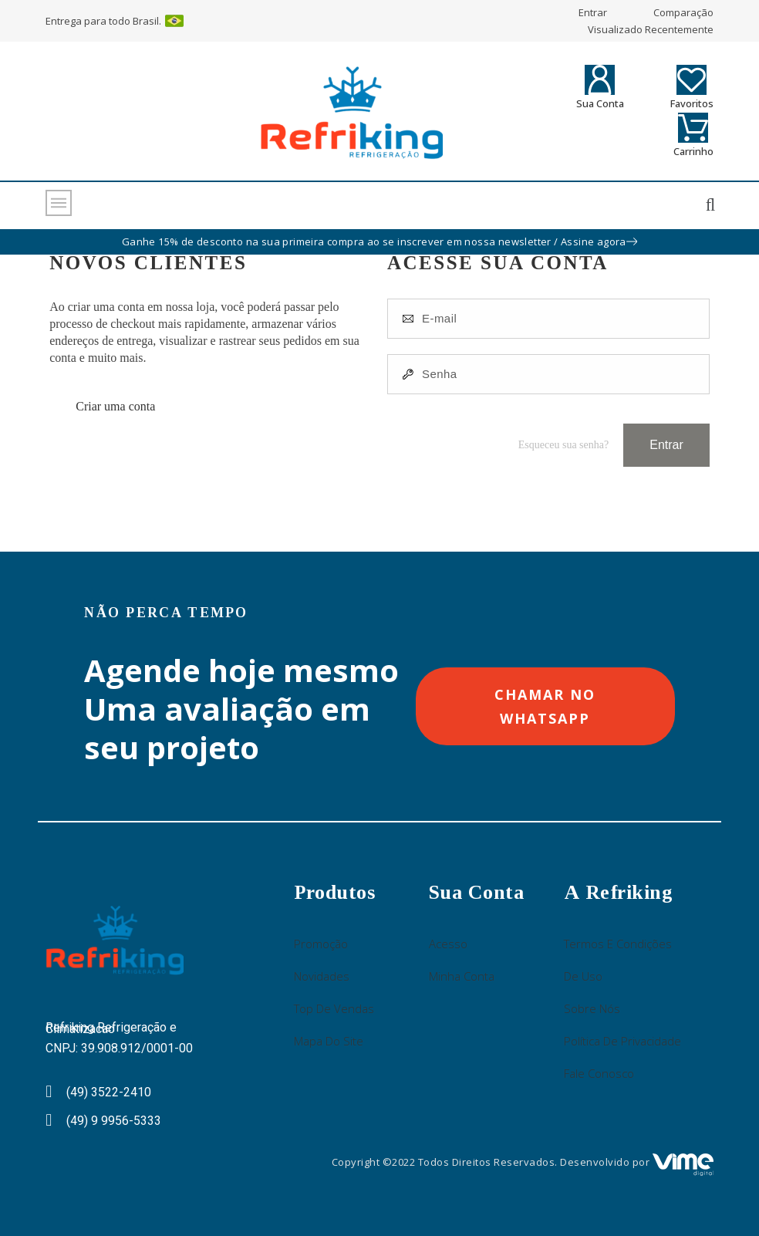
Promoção (321, 943)
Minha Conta (461, 976)
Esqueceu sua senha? (563, 445)
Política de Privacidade (622, 1041)
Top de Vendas (334, 1008)
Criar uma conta (115, 406)
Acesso (448, 943)
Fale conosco (599, 1073)
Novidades (321, 976)
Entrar (666, 444)
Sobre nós (592, 1008)
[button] (545, 706)
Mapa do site (328, 1041)
